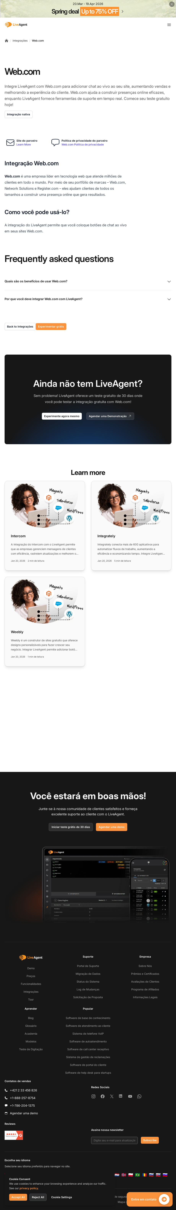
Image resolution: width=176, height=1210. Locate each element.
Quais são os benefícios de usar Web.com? (88, 281)
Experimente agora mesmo (61, 416)
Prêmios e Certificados (145, 973)
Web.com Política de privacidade (83, 144)
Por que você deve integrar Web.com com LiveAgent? (88, 299)
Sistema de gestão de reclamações (88, 1057)
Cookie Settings (61, 1197)
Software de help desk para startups (88, 1072)
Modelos (31, 1041)
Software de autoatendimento (88, 1041)
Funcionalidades (31, 983)
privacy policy (28, 1188)
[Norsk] (124, 1175)
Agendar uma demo (112, 827)
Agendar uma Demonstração (110, 416)
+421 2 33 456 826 (23, 1090)
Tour (31, 999)
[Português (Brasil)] (137, 1175)
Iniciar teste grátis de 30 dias (71, 827)
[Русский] (151, 1175)
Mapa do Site (126, 1202)
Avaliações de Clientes (145, 981)
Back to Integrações (20, 326)
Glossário (30, 1025)
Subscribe (150, 1140)
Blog (31, 1018)
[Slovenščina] (165, 1175)
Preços (31, 976)
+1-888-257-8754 (22, 1098)
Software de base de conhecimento (88, 1018)
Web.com (38, 40)
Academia (31, 1033)
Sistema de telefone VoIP (88, 1033)
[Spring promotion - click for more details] (88, 9)
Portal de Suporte (88, 966)
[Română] (144, 1175)
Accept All (18, 1197)
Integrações (20, 40)
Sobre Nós (145, 966)
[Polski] (130, 1175)
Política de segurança (117, 1196)
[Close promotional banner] (171, 4)
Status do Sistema (88, 981)
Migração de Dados (88, 973)
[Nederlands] (117, 1175)
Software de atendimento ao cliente (88, 1025)
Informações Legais (145, 997)
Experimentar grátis (51, 326)
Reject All (38, 1197)
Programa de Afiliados (145, 989)
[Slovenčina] (158, 1175)
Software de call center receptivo (88, 1049)
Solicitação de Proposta (88, 997)
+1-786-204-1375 (22, 1105)
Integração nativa (18, 114)
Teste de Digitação (31, 1049)
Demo (31, 968)
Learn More (23, 144)
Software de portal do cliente (88, 1064)
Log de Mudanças (88, 989)
